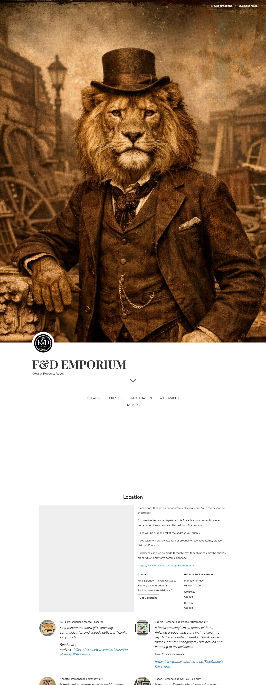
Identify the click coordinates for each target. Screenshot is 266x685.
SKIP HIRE (116, 398)
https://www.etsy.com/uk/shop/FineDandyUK (166, 565)
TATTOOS (133, 405)
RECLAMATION (141, 398)
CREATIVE (94, 398)
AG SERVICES (169, 398)
